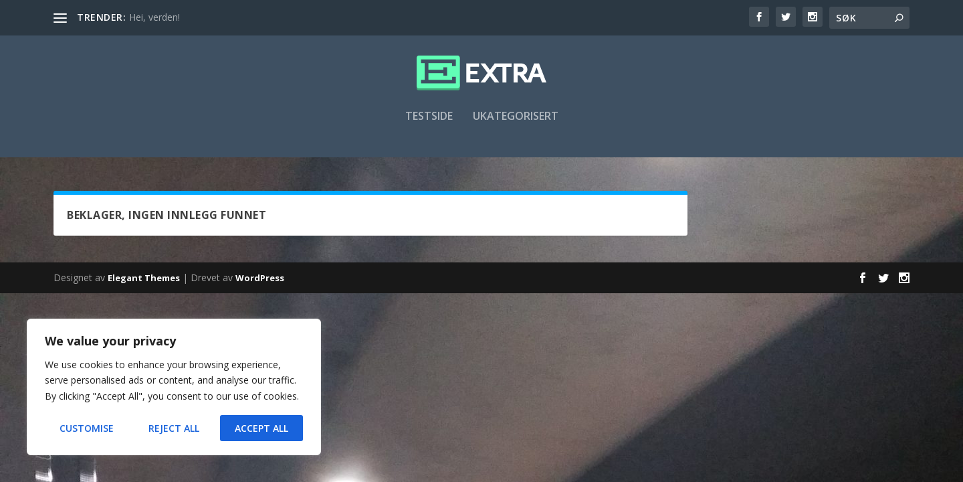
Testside (429, 124)
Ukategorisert (515, 124)
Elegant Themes (144, 279)
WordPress (259, 279)
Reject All (173, 428)
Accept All (261, 428)
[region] (174, 387)
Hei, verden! (154, 17)
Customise (87, 428)
